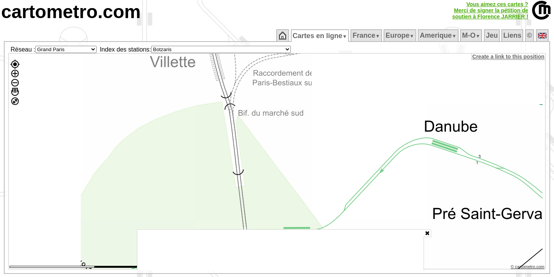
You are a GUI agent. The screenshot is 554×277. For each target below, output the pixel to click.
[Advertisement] (280, 250)
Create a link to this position (509, 56)
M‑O (472, 35)
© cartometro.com (528, 267)
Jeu (492, 35)
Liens (513, 35)
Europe (400, 35)
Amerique (439, 35)
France (366, 35)
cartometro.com (71, 12)
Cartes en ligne (320, 36)
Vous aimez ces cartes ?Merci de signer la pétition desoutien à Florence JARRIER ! (490, 10)
